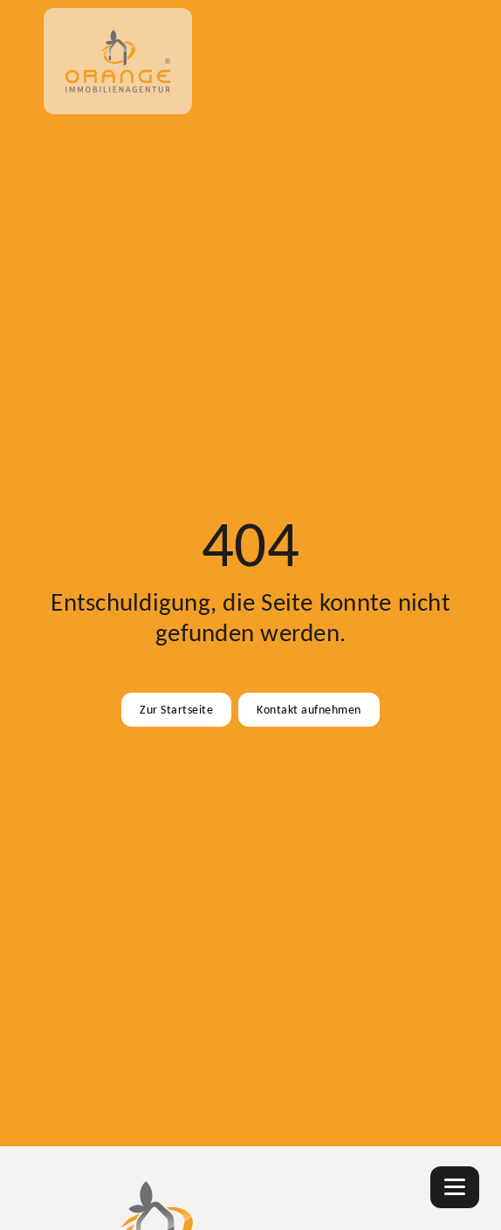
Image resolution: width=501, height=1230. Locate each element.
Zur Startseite (176, 709)
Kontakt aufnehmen (309, 709)
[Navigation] (454, 1187)
